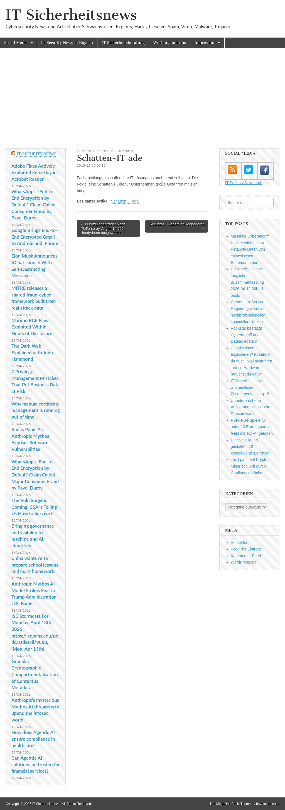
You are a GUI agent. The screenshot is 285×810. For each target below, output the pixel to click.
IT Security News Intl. (243, 183)
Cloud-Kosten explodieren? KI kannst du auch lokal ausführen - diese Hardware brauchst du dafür (251, 361)
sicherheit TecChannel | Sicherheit (106, 150)
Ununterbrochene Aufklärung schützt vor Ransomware (250, 407)
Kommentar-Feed (246, 556)
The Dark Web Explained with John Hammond (32, 352)
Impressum (205, 42)
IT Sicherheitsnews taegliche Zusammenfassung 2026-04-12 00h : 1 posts (247, 282)
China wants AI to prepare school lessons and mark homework (34, 564)
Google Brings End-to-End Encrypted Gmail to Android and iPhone (34, 236)
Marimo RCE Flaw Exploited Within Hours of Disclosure (31, 326)
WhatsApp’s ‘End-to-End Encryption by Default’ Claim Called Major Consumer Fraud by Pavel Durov (35, 475)
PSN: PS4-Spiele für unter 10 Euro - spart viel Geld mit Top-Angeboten (252, 427)
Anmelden (239, 542)
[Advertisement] (142, 98)
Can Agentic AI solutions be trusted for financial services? (35, 764)
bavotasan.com (267, 804)
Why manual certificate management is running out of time (35, 410)
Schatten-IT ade (124, 201)
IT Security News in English (67, 42)
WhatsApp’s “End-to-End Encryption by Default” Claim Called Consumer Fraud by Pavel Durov (33, 205)
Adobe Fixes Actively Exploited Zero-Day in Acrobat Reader (34, 172)
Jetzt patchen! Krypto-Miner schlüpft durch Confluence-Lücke (250, 466)
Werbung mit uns (169, 42)
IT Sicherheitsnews (71, 14)
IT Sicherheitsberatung (123, 42)
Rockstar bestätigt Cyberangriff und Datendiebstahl (246, 335)
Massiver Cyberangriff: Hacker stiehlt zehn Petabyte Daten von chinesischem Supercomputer (250, 249)
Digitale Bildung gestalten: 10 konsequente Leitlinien (250, 446)
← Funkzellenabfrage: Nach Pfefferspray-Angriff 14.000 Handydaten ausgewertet (102, 228)
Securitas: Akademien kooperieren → (177, 226)
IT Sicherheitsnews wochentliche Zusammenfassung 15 (250, 387)
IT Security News (36, 154)
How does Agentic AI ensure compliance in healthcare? (33, 738)
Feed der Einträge (246, 549)
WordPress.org (244, 562)
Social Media (16, 42)
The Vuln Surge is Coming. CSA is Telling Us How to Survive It (34, 506)
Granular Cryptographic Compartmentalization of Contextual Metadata (34, 674)
